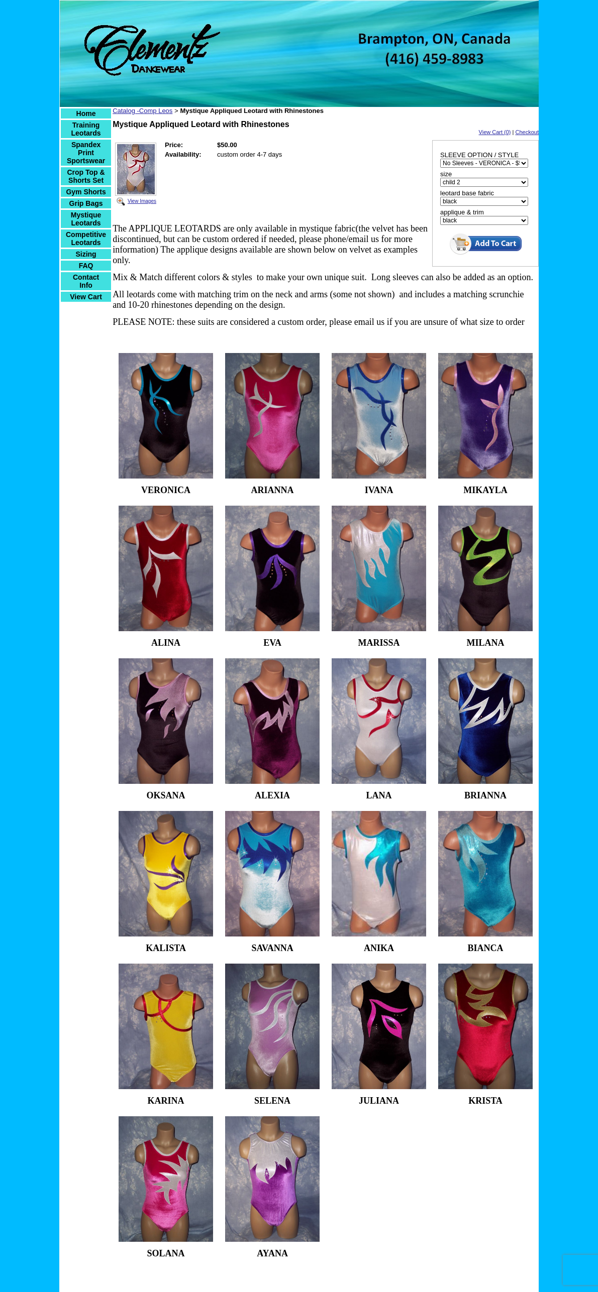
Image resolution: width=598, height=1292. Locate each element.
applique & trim (462, 212)
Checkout (527, 132)
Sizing (85, 254)
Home (86, 113)
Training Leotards (86, 129)
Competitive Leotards (86, 238)
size (446, 174)
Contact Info (86, 281)
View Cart (86, 297)
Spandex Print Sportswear (86, 153)
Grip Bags (86, 203)
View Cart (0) (495, 132)
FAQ (86, 266)
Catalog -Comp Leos (142, 110)
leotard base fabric (467, 193)
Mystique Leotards (86, 219)
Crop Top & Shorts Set (86, 176)
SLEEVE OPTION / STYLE (479, 155)
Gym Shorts (86, 192)
